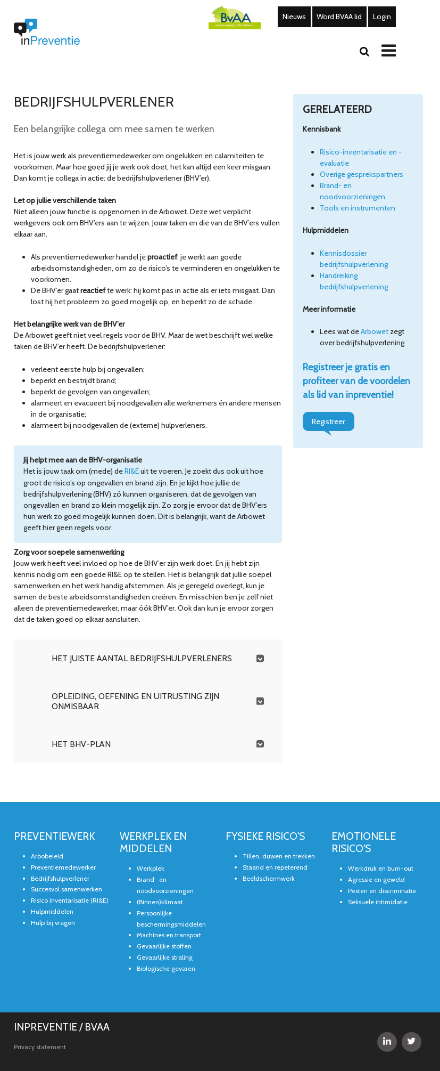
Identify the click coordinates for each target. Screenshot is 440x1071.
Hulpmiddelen (52, 911)
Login (382, 16)
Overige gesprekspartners (361, 174)
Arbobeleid (47, 856)
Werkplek (150, 868)
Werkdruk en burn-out (380, 868)
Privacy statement (40, 1047)
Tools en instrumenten (357, 208)
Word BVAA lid (339, 16)
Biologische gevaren (166, 968)
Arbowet (374, 331)
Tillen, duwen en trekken (279, 856)
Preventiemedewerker (63, 867)
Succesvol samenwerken (66, 889)
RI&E (131, 471)
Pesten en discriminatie (382, 891)
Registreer (328, 421)
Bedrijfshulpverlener (60, 878)
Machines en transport (169, 935)
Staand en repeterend (275, 867)
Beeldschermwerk (269, 878)
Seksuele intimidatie (378, 902)
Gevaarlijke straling (165, 957)
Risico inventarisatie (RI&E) (70, 900)
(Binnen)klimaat (160, 902)
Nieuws (294, 16)
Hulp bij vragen (53, 923)
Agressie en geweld (376, 879)
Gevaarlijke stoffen (164, 946)
